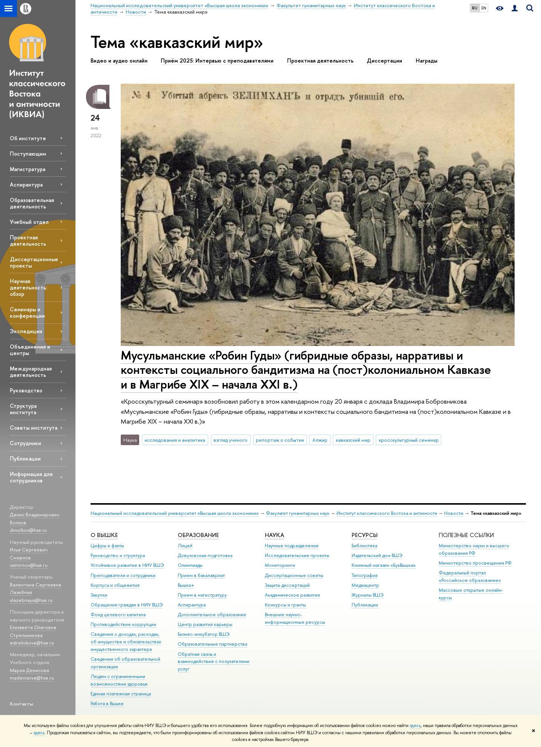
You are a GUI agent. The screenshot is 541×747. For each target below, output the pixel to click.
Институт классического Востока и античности (387, 513)
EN (483, 8)
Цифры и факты (107, 545)
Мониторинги (280, 565)
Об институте (28, 138)
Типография (365, 575)
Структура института (23, 409)
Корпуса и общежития (115, 585)
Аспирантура (26, 184)
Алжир (319, 439)
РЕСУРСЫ (365, 535)
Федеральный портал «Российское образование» (470, 576)
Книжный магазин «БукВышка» (384, 565)
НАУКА (274, 535)
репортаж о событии (280, 439)
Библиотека (364, 545)
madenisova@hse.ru (32, 677)
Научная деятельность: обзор (28, 287)
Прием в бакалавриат (201, 575)
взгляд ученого (230, 439)
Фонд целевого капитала (118, 614)
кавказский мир (353, 439)
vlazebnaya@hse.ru (31, 600)
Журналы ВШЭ (368, 595)
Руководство (26, 390)
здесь (415, 726)
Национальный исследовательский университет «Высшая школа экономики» (175, 513)
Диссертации (384, 60)
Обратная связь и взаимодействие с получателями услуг (213, 661)
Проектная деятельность (28, 240)
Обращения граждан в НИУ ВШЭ (127, 605)
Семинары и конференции (27, 312)
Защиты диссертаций (287, 585)
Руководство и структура (118, 555)
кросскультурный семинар (409, 439)
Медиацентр (365, 585)
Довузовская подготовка (205, 555)
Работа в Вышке (107, 703)
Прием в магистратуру (202, 595)
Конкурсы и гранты (285, 605)
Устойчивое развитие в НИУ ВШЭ (127, 565)
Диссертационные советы (294, 575)
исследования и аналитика (174, 439)
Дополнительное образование (212, 614)
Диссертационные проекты (34, 262)
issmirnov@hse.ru (29, 565)
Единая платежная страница (121, 693)
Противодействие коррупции (123, 624)
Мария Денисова (29, 670)
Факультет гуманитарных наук (297, 513)
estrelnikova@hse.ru (32, 642)
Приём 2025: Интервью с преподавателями (217, 60)
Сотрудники (25, 443)
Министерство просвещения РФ (475, 563)
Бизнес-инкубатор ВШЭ (204, 634)
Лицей (185, 545)
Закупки (99, 595)
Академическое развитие (292, 595)
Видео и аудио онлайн (119, 60)
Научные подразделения (291, 545)
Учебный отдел (29, 221)
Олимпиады (190, 565)
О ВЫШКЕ (104, 535)
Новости (453, 513)
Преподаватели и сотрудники (123, 575)
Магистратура (27, 169)
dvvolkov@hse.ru (28, 530)
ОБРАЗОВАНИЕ (198, 535)
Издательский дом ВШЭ (377, 555)
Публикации (25, 458)
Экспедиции (26, 331)
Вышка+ (186, 585)
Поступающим (28, 153)
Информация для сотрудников (31, 477)
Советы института (33, 427)
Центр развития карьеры (205, 624)
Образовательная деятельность (32, 203)
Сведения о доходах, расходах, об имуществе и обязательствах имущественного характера (126, 641)
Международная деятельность (31, 371)
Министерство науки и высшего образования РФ (474, 549)
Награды (426, 60)
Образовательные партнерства (212, 644)
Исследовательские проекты (297, 555)
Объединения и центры (30, 350)
